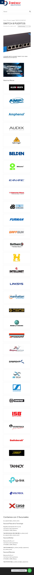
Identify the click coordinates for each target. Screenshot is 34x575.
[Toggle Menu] (2, 2)
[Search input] (16, 11)
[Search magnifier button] (30, 11)
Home (4, 20)
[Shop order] (24, 26)
